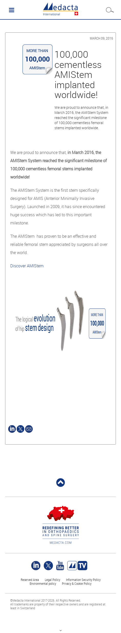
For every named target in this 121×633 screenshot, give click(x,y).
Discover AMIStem (26, 266)
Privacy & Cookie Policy (76, 583)
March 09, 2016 (101, 38)
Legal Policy (52, 579)
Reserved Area (30, 579)
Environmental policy (43, 583)
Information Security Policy (83, 579)
